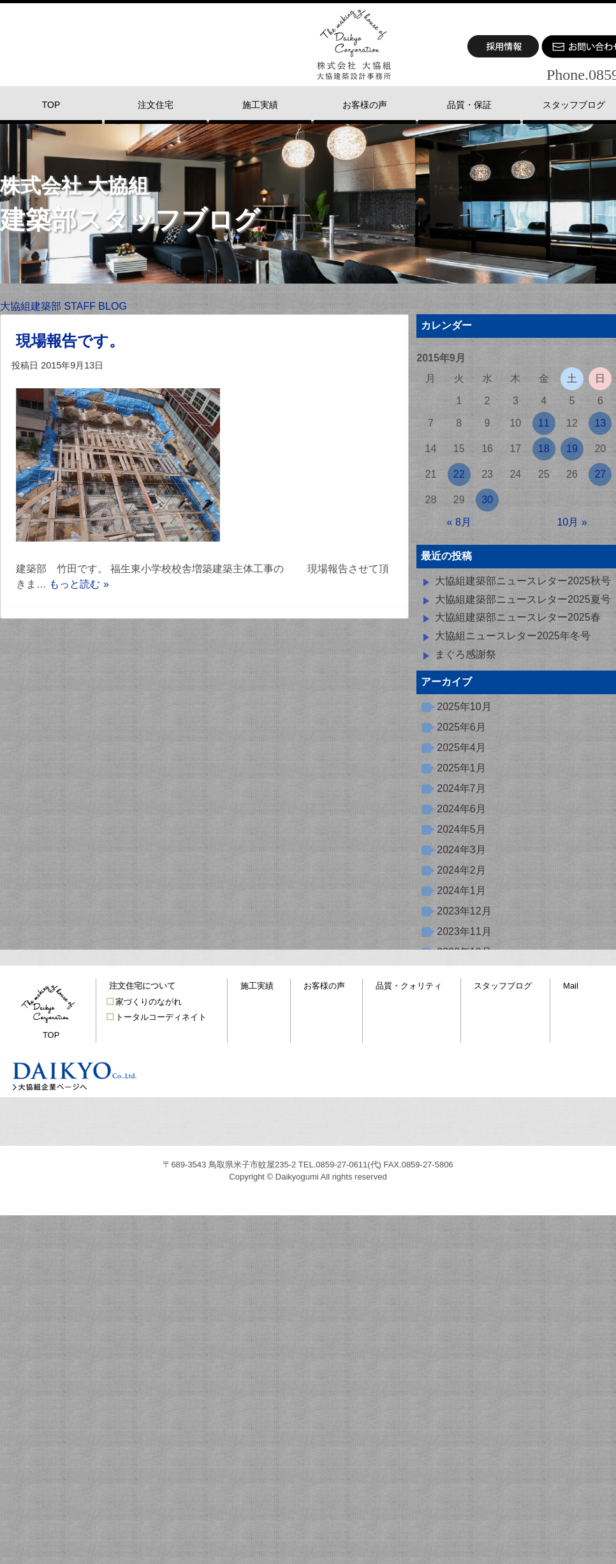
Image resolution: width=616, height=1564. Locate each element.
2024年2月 (461, 870)
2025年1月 (461, 768)
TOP (51, 1035)
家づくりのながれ (148, 1001)
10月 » (572, 522)
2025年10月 (464, 706)
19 (572, 448)
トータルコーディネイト (161, 1017)
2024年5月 (461, 829)
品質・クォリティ (409, 986)
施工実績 (257, 986)
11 (544, 423)
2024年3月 (461, 849)
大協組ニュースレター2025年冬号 (512, 635)
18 (544, 448)
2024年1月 (461, 890)
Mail (570, 986)
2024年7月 (461, 788)
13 (600, 423)
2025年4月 (461, 747)
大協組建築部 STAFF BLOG (63, 306)
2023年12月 (464, 911)
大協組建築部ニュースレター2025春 (518, 617)
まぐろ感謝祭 (465, 654)
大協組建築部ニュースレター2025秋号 (523, 580)
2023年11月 (464, 931)
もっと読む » (78, 584)
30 (487, 499)
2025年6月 (461, 727)
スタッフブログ (503, 986)
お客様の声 (324, 986)
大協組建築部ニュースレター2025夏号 (523, 599)
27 (600, 474)
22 (459, 474)
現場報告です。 (70, 340)
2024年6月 (461, 808)
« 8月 (459, 522)
